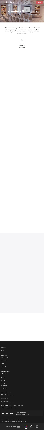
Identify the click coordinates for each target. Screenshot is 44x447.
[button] (22, 373)
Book (39, 2)
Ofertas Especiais (5, 373)
